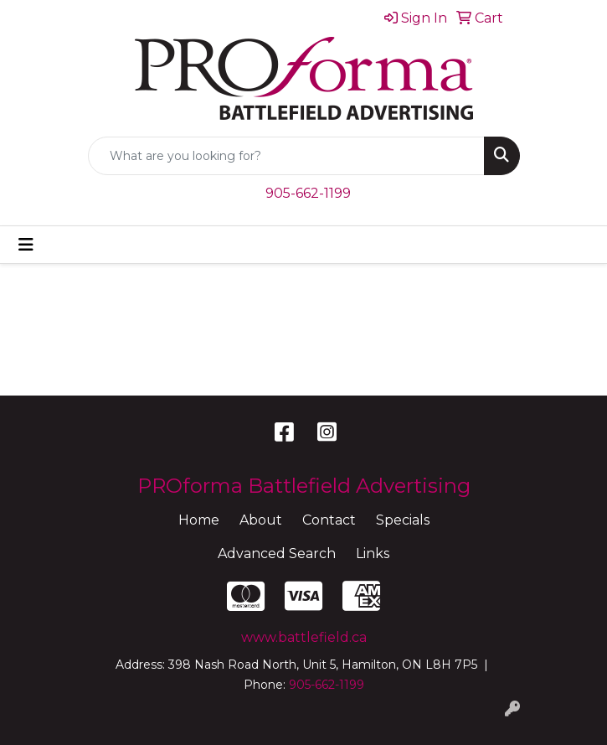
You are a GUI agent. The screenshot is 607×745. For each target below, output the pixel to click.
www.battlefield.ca (304, 637)
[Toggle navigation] (26, 244)
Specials (403, 520)
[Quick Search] (286, 156)
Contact (329, 520)
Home (198, 520)
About (260, 520)
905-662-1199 (308, 193)
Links (372, 553)
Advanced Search (277, 553)
